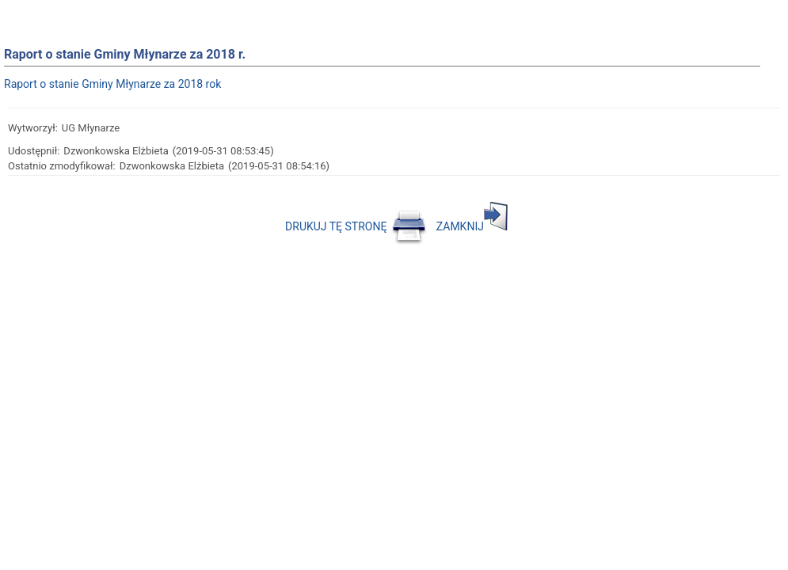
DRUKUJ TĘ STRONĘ (356, 226)
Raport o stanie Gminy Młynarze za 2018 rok (112, 84)
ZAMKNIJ (472, 226)
